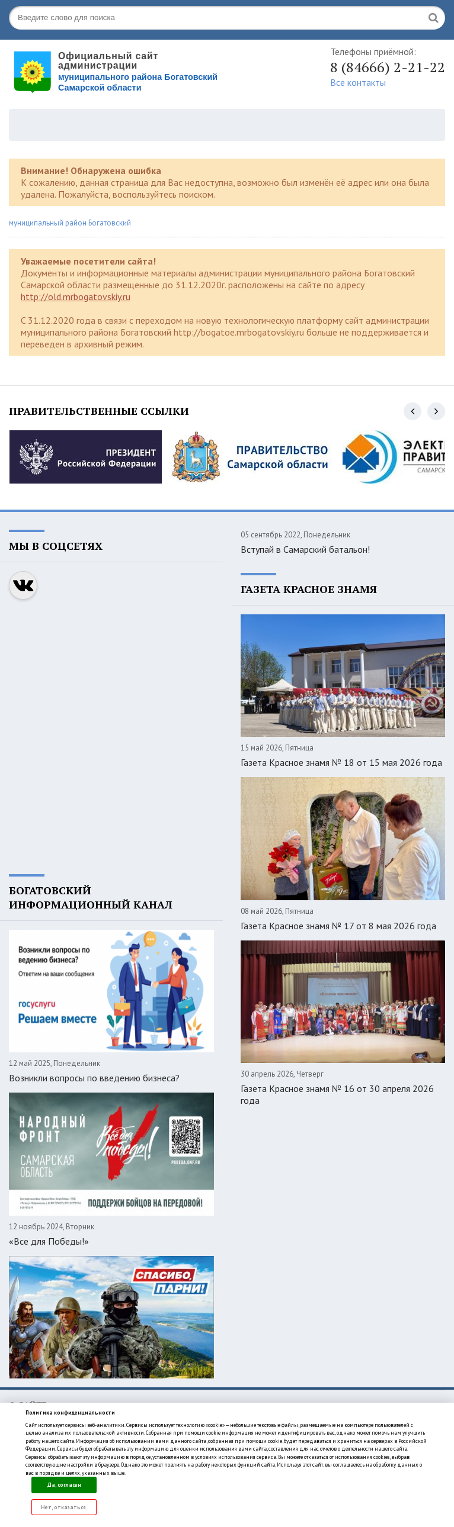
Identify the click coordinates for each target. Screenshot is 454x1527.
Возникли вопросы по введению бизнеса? (94, 1078)
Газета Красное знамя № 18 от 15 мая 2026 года (341, 762)
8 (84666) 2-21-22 (387, 66)
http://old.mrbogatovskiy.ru (75, 296)
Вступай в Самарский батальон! (305, 549)
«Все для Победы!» (49, 1241)
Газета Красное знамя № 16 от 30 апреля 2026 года (337, 1094)
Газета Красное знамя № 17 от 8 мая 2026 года (338, 926)
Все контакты (358, 82)
